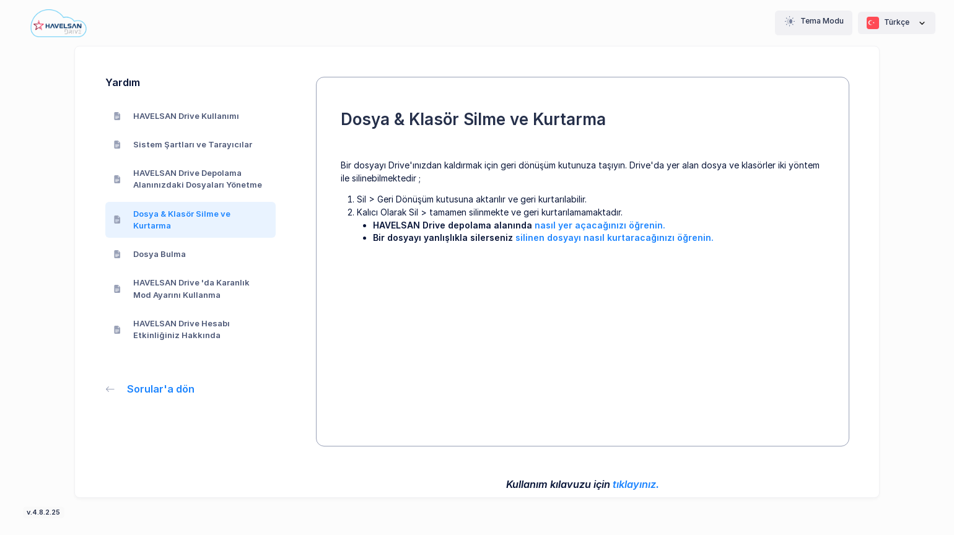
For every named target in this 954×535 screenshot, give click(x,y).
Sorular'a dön (150, 389)
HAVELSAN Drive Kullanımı (176, 116)
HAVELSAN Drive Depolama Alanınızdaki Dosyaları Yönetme (188, 179)
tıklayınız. (636, 484)
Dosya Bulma (149, 254)
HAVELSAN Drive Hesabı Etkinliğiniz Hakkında (171, 329)
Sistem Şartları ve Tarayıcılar (183, 144)
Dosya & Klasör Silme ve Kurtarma (172, 220)
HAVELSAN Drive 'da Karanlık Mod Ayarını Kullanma (181, 288)
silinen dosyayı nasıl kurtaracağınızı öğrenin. (614, 237)
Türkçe (897, 23)
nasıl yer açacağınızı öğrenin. (600, 225)
